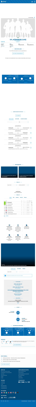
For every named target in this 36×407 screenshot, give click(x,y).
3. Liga (2, 384)
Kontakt (2, 377)
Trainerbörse (20, 376)
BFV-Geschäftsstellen (21, 375)
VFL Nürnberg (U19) (9, 202)
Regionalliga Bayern (4, 385)
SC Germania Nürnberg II (10, 207)
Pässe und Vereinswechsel (22, 371)
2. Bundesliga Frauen (4, 388)
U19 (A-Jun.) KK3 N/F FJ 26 (30, 44)
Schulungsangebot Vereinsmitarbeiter (23, 373)
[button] (1, 41)
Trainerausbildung (21, 372)
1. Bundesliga (3, 381)
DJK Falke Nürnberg (9, 205)
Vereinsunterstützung (4, 375)
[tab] (11, 119)
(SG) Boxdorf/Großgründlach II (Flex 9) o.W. (12, 213)
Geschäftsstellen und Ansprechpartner (6, 372)
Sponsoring (2, 373)
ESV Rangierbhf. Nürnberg (10, 212)
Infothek (2, 376)
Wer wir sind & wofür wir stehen (5, 371)
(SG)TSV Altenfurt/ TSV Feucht (10, 210)
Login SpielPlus (20, 377)
